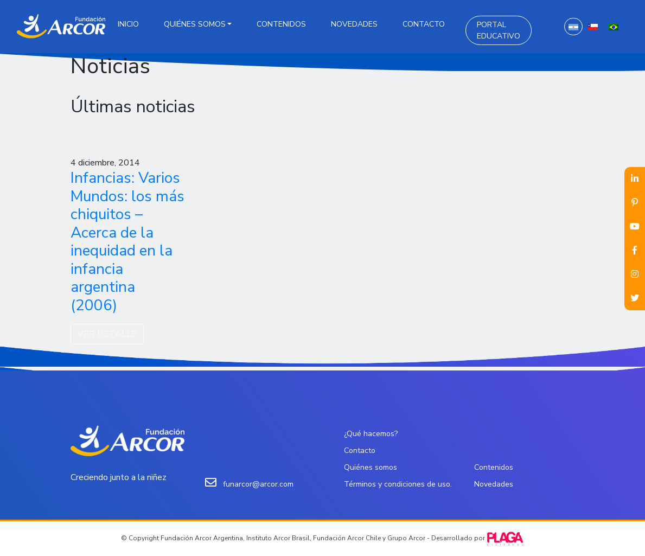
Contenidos (281, 24)
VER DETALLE (107, 334)
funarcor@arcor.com (258, 484)
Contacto (424, 24)
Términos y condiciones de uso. (398, 484)
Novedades (354, 24)
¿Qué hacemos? (371, 434)
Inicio (128, 24)
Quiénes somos (195, 24)
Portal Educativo (498, 30)
